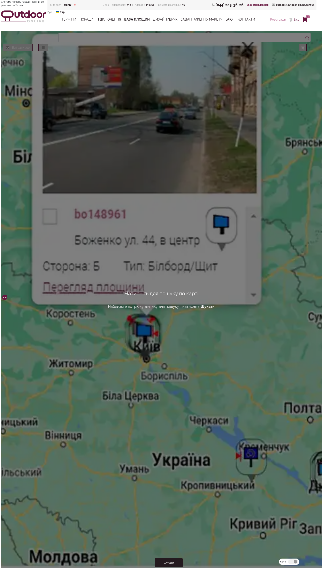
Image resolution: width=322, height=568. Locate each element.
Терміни (68, 19)
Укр (60, 12)
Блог (230, 19)
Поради (86, 19)
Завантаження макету (201, 19)
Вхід (294, 20)
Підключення (109, 19)
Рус (49, 12)
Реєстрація (278, 19)
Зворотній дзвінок (258, 4)
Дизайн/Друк (165, 19)
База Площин (137, 19)
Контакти (246, 19)
